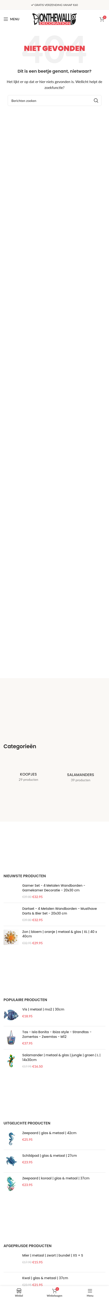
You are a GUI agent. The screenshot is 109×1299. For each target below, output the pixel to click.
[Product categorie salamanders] (81, 772)
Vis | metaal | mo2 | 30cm (43, 1139)
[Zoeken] (54, 100)
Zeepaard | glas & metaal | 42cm (49, 1262)
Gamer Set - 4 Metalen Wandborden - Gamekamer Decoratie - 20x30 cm (53, 888)
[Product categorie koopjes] (28, 772)
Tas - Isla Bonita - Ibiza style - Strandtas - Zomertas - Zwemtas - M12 (56, 1164)
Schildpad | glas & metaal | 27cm (49, 1285)
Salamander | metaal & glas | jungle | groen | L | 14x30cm (61, 1187)
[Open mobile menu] (11, 19)
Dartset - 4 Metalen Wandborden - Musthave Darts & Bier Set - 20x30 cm (59, 940)
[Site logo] (54, 19)
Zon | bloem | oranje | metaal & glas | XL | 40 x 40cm (59, 1063)
